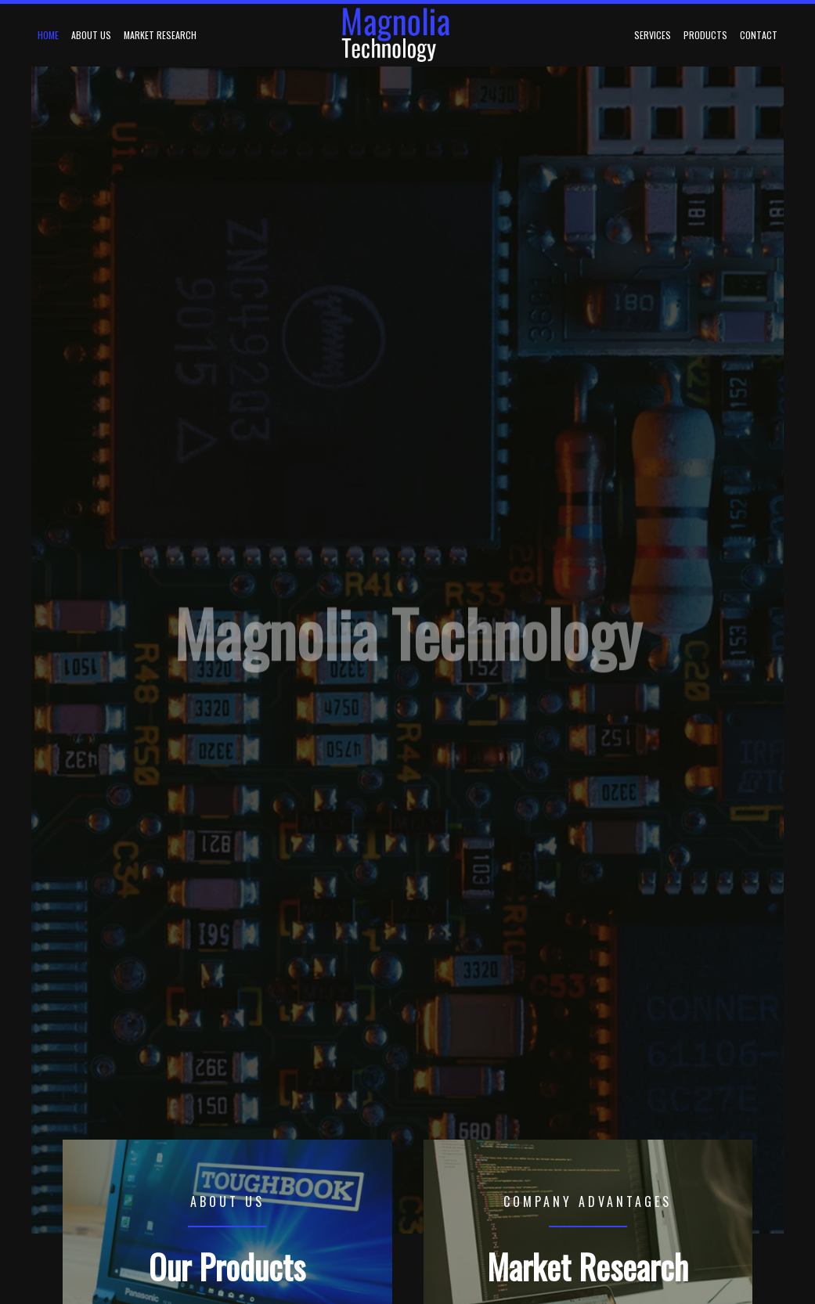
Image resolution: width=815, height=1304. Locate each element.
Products (705, 34)
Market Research (160, 34)
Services (652, 34)
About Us (91, 34)
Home (48, 34)
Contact (758, 34)
